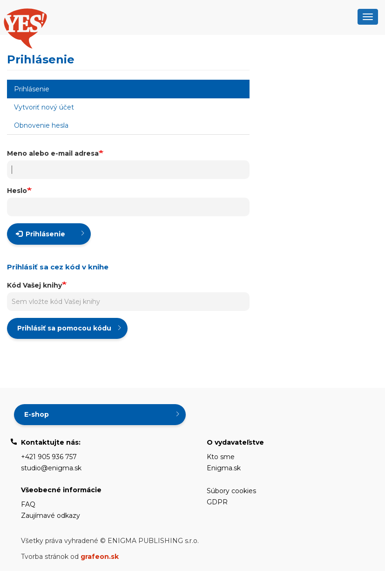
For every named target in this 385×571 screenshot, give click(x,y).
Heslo (17, 190)
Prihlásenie (44, 91)
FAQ (28, 504)
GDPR (217, 502)
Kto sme (221, 457)
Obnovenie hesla (41, 125)
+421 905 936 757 (49, 457)
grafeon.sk (100, 556)
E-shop (36, 414)
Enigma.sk (224, 468)
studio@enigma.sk (51, 468)
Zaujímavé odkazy (50, 515)
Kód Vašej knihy (34, 285)
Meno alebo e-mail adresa (53, 153)
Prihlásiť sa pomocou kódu (64, 328)
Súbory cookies (231, 491)
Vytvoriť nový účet (44, 107)
